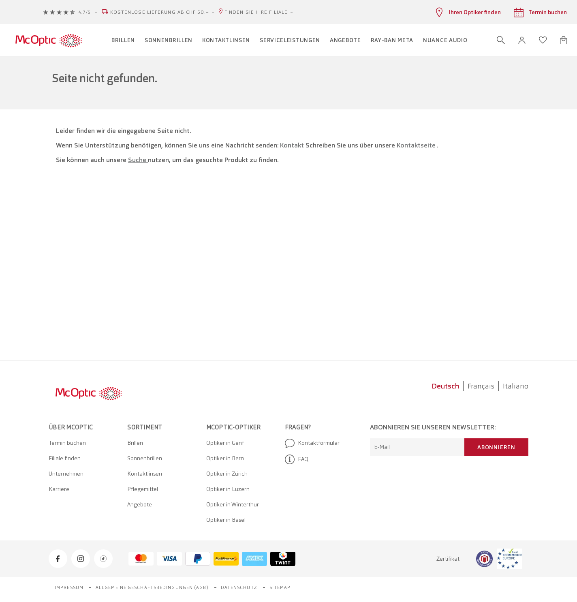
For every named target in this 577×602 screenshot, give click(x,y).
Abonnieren (496, 447)
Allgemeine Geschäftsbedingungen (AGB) (152, 587)
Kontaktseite (417, 145)
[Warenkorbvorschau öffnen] (563, 40)
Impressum (69, 587)
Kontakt (293, 145)
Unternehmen (66, 473)
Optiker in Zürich (227, 473)
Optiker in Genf (225, 442)
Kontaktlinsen (144, 473)
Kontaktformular (312, 443)
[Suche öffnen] (501, 40)
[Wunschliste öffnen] (543, 40)
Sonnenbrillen (144, 458)
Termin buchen (67, 442)
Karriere (59, 489)
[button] (522, 40)
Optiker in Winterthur (232, 504)
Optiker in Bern (225, 458)
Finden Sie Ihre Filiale (256, 12)
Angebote (139, 504)
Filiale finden (65, 458)
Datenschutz (239, 587)
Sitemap (280, 587)
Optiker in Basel (226, 519)
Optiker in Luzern (228, 489)
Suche (138, 160)
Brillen (135, 442)
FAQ (296, 459)
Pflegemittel (142, 489)
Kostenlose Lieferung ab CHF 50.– (159, 12)
